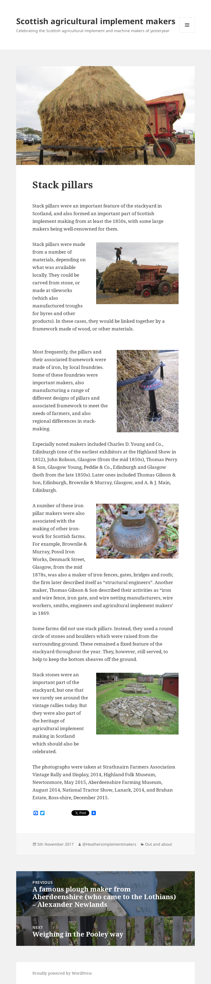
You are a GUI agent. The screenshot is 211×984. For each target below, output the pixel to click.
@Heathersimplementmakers (109, 844)
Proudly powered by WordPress (62, 973)
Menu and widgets (187, 32)
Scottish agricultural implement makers (95, 21)
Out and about (158, 844)
